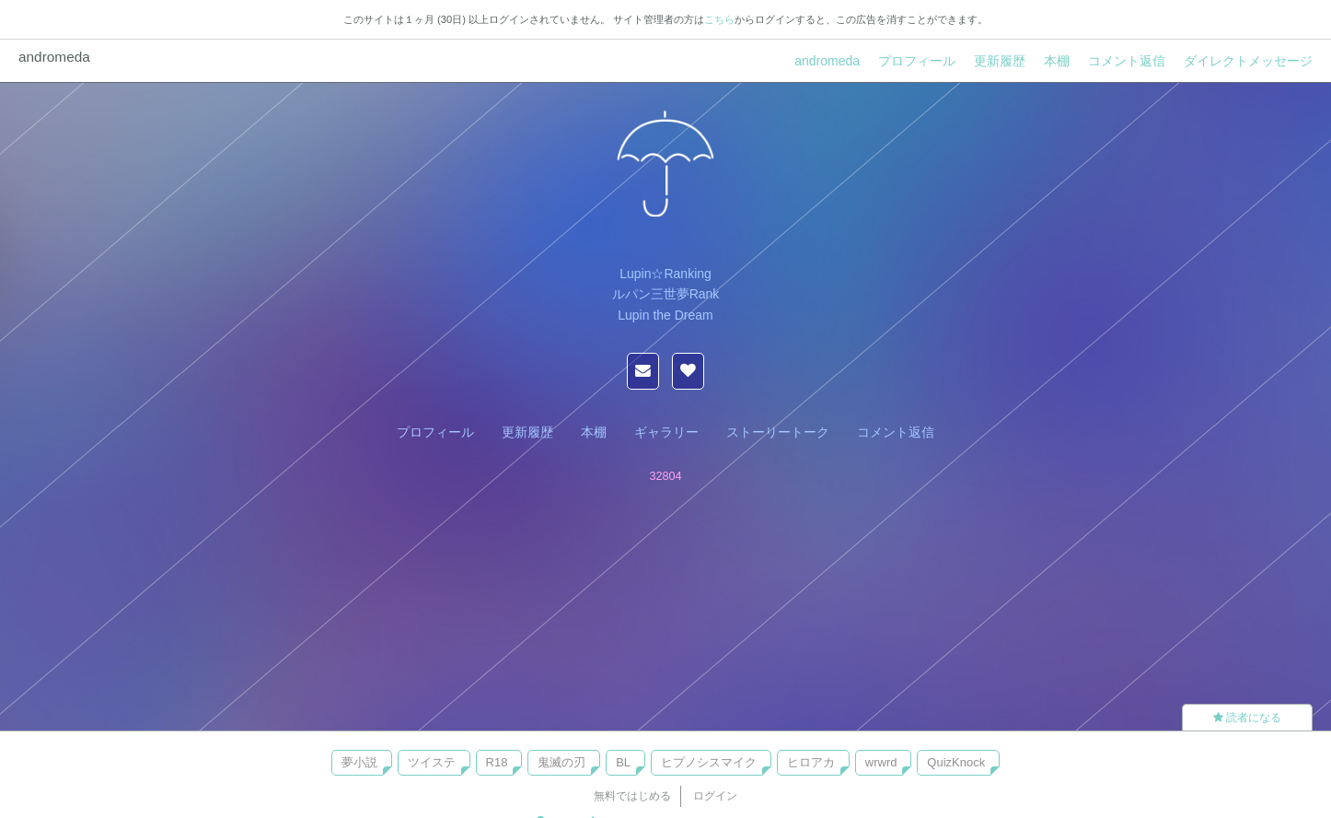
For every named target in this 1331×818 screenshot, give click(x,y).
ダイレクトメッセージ (1248, 60)
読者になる (1247, 717)
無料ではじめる (632, 795)
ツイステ (432, 762)
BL (623, 762)
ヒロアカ (811, 762)
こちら (719, 19)
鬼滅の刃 (561, 762)
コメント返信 (1126, 60)
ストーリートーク (777, 432)
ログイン (715, 795)
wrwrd (881, 762)
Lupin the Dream (665, 315)
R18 (497, 762)
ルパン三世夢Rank (666, 293)
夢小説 (359, 762)
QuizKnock (956, 762)
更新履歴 (999, 60)
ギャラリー (666, 432)
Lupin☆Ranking (665, 273)
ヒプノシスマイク (709, 762)
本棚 (1057, 60)
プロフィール (916, 60)
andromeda (827, 60)
